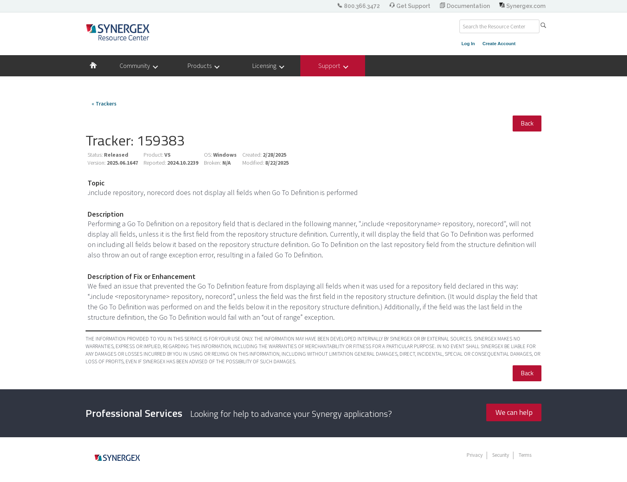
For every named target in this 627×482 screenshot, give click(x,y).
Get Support (410, 6)
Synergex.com (522, 6)
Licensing (268, 65)
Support (332, 65)
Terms (525, 455)
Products (203, 65)
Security (500, 455)
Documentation (465, 6)
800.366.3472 (359, 6)
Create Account (499, 43)
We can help (514, 412)
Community (138, 65)
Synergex (118, 32)
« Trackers (104, 103)
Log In (468, 43)
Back (527, 123)
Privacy (475, 455)
